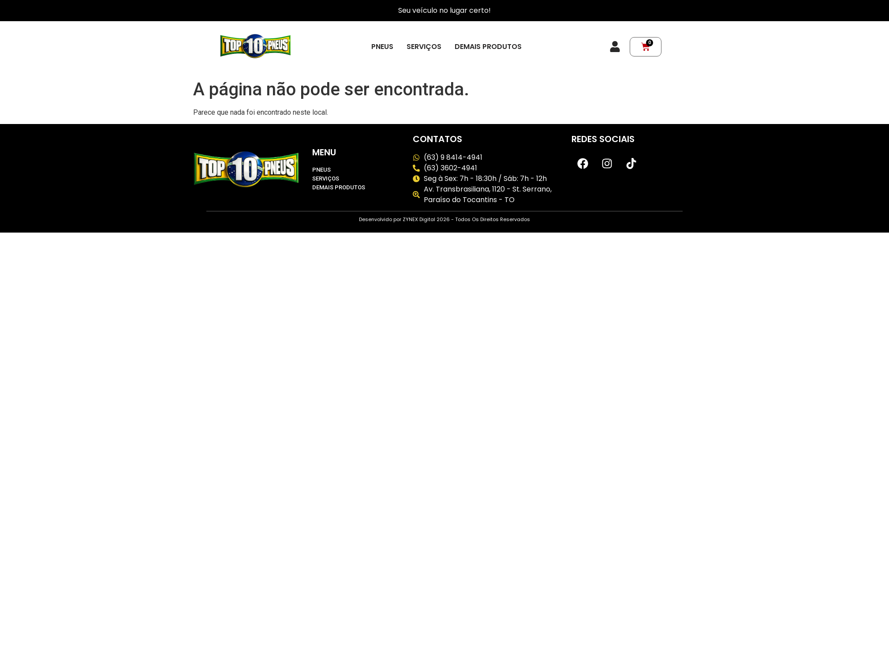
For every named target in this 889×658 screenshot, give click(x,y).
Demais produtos (488, 46)
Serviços (424, 46)
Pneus (382, 46)
